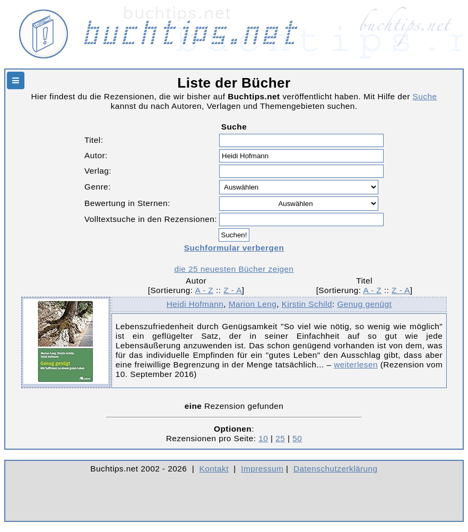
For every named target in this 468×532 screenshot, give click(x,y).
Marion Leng (252, 303)
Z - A (232, 290)
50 (297, 438)
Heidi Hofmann (195, 303)
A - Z (204, 290)
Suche (425, 96)
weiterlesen (356, 364)
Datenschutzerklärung (335, 468)
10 (263, 438)
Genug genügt (364, 303)
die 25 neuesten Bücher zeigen (233, 268)
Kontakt (214, 468)
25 (280, 438)
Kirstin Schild (307, 303)
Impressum (262, 468)
